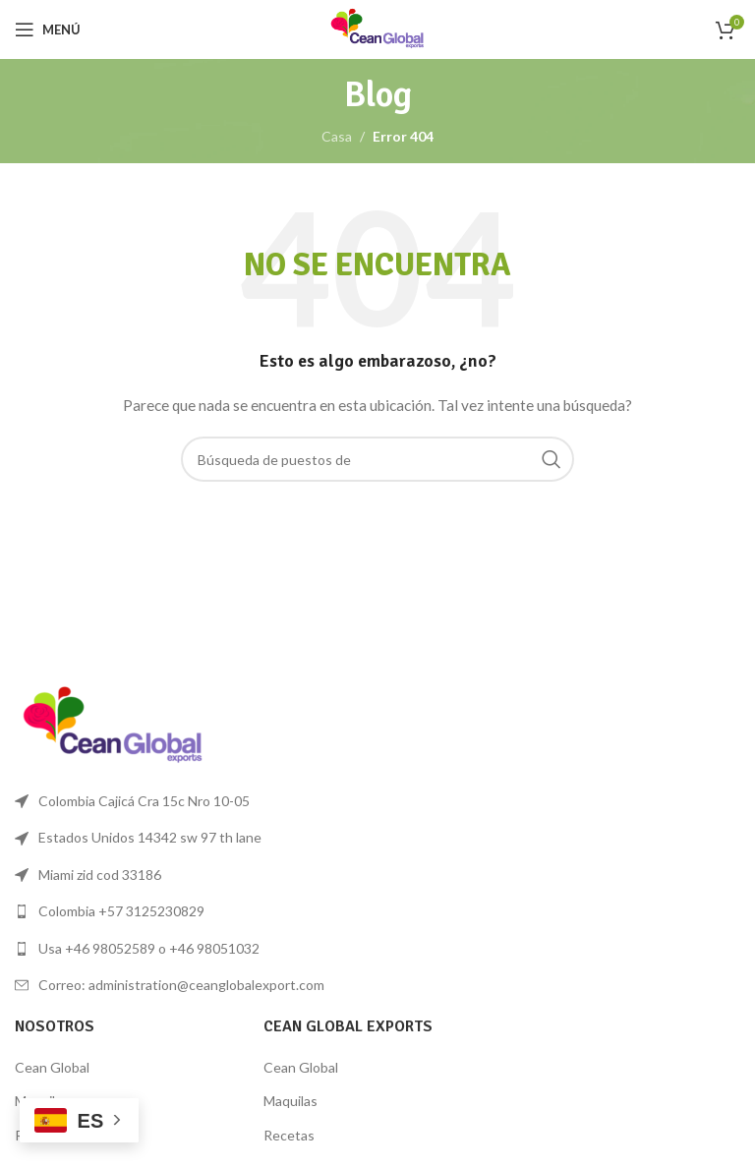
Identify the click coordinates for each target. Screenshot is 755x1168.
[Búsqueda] (377, 459)
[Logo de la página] (377, 28)
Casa (336, 136)
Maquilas (290, 1100)
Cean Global (52, 1067)
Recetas (289, 1135)
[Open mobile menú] (47, 29)
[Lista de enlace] (191, 911)
